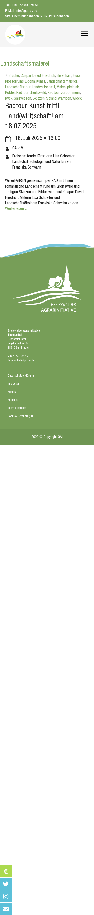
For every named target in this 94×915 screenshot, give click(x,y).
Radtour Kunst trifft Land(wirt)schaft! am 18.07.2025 (34, 116)
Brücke (14, 76)
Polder (10, 93)
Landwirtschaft (43, 88)
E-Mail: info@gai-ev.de (21, 11)
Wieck (77, 99)
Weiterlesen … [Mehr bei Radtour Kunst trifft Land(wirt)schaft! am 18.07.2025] (17, 209)
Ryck (8, 99)
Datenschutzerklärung (21, 375)
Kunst (40, 82)
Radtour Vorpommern (64, 93)
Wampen (64, 99)
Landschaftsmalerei (62, 82)
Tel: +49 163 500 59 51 (21, 5)
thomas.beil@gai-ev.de (21, 360)
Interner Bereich (17, 408)
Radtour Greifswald (31, 93)
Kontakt (12, 392)
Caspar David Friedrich (38, 76)
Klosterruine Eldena (20, 82)
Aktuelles (13, 400)
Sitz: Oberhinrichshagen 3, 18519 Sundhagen (37, 16)
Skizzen (39, 99)
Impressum (14, 383)
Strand (51, 99)
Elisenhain (64, 76)
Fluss (77, 76)
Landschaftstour (17, 88)
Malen (61, 88)
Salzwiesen (22, 99)
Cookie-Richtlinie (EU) (20, 416)
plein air (73, 88)
